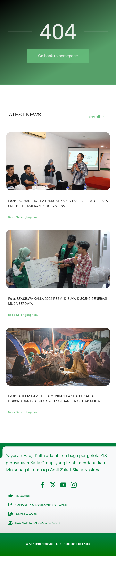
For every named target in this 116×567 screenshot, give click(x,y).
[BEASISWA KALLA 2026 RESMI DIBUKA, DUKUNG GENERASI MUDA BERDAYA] (58, 233)
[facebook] (43, 485)
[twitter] (53, 485)
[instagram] (74, 485)
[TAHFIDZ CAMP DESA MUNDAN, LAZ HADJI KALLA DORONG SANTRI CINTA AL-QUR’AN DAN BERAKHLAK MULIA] (58, 331)
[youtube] (63, 485)
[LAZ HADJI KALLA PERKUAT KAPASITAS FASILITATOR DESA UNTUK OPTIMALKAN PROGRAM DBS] (58, 135)
